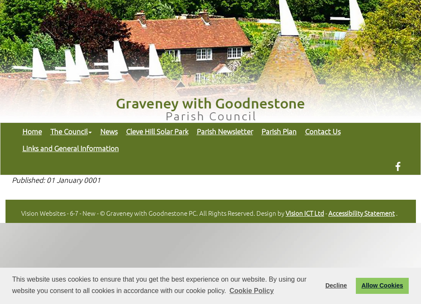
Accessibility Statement (361, 213)
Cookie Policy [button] (251, 290)
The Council (71, 131)
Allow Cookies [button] (382, 285)
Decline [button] (336, 285)
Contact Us (323, 131)
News (109, 131)
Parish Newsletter (225, 131)
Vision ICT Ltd (305, 213)
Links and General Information (70, 148)
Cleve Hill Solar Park (157, 131)
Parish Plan (279, 131)
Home (32, 131)
